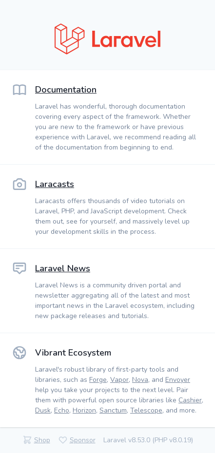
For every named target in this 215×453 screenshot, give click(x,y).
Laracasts (54, 184)
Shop (42, 440)
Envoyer (177, 379)
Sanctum (113, 410)
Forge (98, 379)
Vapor (119, 379)
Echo (61, 410)
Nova (140, 379)
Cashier (190, 400)
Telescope (146, 410)
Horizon (84, 410)
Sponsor (83, 440)
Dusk (43, 410)
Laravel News (62, 268)
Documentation (66, 89)
